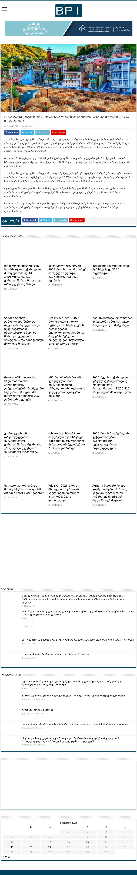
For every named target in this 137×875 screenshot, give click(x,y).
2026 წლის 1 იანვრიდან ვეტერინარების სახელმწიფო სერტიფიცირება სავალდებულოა (110, 441)
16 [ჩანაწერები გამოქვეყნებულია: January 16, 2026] (87, 842)
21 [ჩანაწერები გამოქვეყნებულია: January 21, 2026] (49, 847)
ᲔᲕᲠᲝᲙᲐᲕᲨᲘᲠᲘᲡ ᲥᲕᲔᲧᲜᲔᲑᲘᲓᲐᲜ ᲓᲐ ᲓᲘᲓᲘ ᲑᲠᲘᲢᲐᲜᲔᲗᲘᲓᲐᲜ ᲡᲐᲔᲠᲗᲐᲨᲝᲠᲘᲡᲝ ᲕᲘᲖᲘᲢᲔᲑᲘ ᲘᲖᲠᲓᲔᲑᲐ (78, 639)
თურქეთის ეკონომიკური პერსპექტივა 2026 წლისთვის (111, 269)
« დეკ (6, 856)
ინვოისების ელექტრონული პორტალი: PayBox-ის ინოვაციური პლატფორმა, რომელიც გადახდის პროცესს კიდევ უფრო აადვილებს (71, 740)
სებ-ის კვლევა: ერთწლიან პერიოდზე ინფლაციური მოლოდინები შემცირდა (112, 321)
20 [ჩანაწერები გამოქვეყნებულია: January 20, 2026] (30, 847)
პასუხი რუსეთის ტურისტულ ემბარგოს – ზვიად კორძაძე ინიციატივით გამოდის (73, 695)
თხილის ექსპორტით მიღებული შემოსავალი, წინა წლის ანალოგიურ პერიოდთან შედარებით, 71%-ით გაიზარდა (67, 441)
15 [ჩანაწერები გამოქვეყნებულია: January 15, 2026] (68, 842)
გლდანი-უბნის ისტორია (37, 709)
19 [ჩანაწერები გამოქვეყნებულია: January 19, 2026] (12, 847)
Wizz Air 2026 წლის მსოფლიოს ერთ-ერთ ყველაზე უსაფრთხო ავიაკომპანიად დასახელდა (64, 493)
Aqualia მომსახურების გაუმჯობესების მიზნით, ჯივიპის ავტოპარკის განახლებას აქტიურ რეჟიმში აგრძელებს (109, 493)
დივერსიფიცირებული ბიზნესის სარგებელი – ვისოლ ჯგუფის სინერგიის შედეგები (75, 724)
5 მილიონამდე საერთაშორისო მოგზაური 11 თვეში (55, 654)
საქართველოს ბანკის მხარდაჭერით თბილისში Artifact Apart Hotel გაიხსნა (24, 489)
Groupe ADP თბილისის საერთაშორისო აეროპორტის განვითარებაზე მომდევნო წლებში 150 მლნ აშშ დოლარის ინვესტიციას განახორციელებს (24, 388)
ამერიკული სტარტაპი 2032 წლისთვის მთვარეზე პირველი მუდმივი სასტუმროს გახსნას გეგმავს (68, 273)
